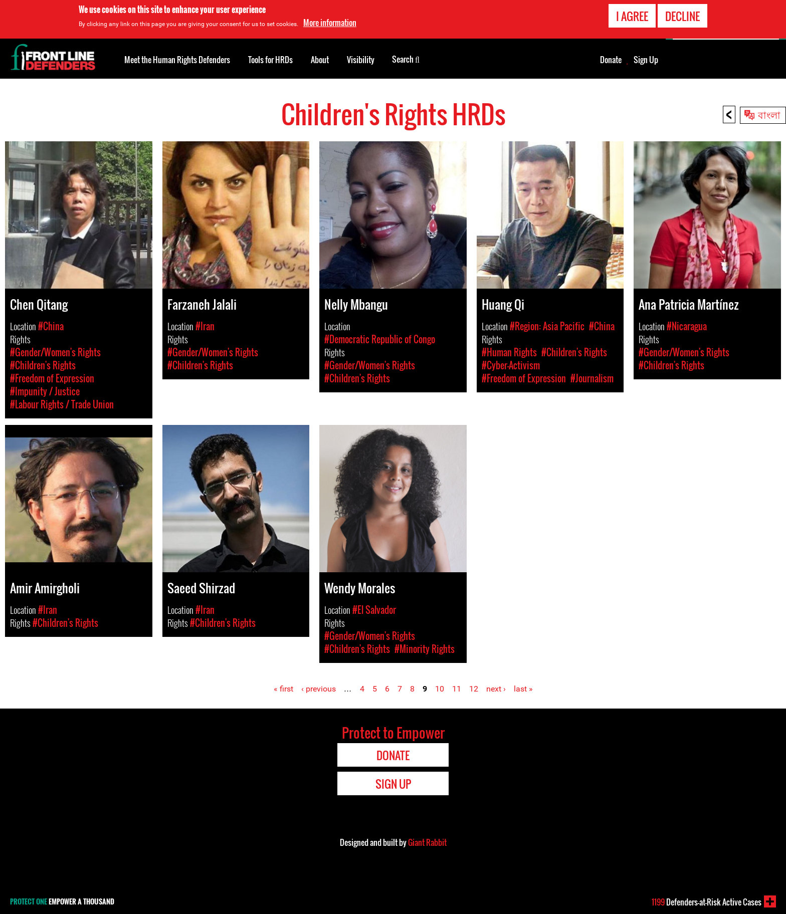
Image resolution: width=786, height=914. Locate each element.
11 (456, 689)
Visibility (360, 60)
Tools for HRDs (270, 60)
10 (439, 689)
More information (329, 22)
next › (496, 689)
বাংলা (769, 114)
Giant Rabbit (427, 842)
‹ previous (318, 689)
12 (473, 689)
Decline (682, 16)
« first (283, 689)
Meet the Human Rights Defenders (177, 60)
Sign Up (646, 60)
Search (406, 58)
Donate (611, 60)
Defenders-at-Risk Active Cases (706, 902)
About (320, 60)
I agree (632, 16)
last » (523, 689)
